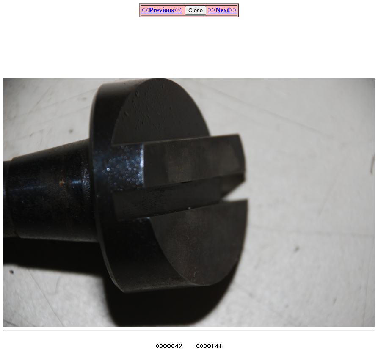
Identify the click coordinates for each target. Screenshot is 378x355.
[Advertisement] (189, 44)
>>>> (222, 10)
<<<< (161, 10)
